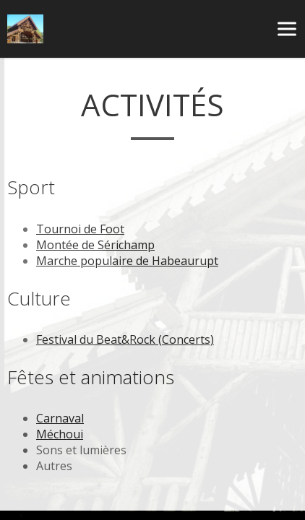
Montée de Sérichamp (95, 245)
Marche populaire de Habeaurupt (127, 261)
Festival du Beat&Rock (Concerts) (125, 339)
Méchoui (59, 434)
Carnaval (60, 418)
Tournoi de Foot (80, 229)
